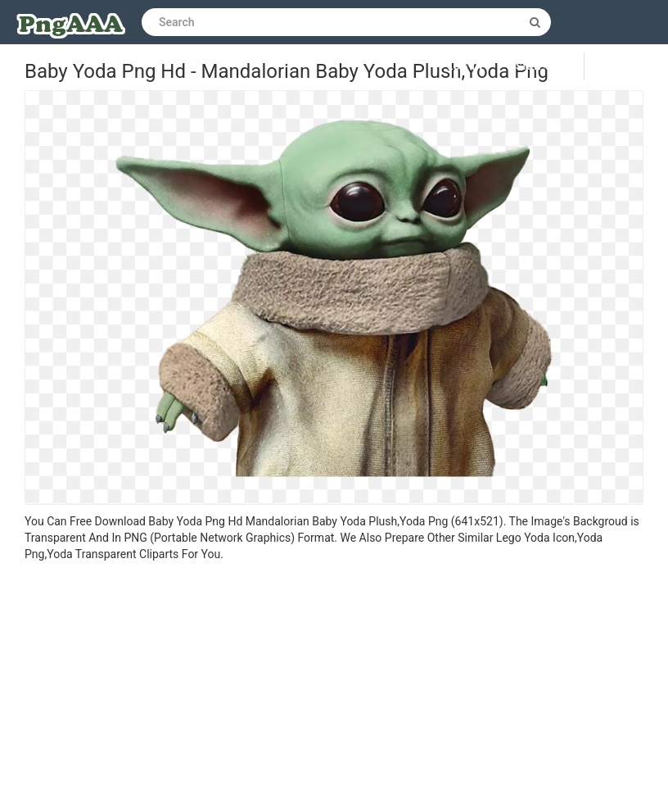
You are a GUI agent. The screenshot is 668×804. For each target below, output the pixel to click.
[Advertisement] (334, 685)
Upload (626, 66)
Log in (466, 66)
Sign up (537, 66)
